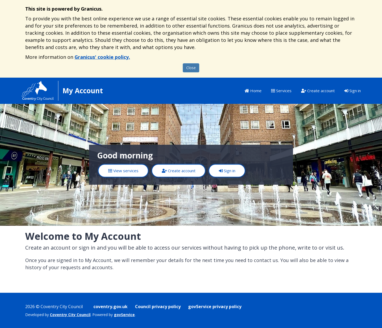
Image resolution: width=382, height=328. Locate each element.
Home (253, 90)
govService (124, 314)
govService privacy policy (214, 306)
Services (281, 90)
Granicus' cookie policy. (102, 57)
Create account (318, 90)
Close (191, 67)
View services (123, 170)
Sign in (352, 90)
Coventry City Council (70, 314)
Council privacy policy (158, 306)
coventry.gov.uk (110, 306)
